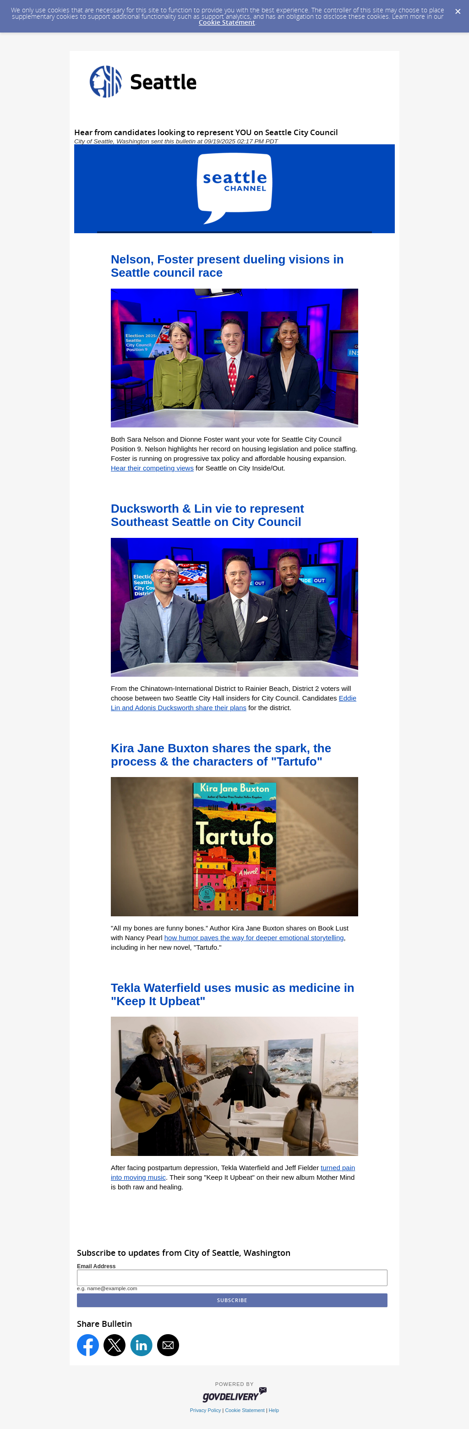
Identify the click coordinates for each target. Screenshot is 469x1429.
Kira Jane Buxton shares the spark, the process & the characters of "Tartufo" (221, 754)
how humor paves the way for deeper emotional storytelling (254, 938)
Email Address (96, 1266)
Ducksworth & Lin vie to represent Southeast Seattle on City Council (207, 515)
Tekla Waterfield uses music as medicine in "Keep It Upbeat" (232, 994)
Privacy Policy (205, 1410)
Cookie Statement (227, 22)
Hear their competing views (152, 468)
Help (274, 1410)
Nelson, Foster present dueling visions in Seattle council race (227, 265)
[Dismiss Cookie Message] (457, 8)
